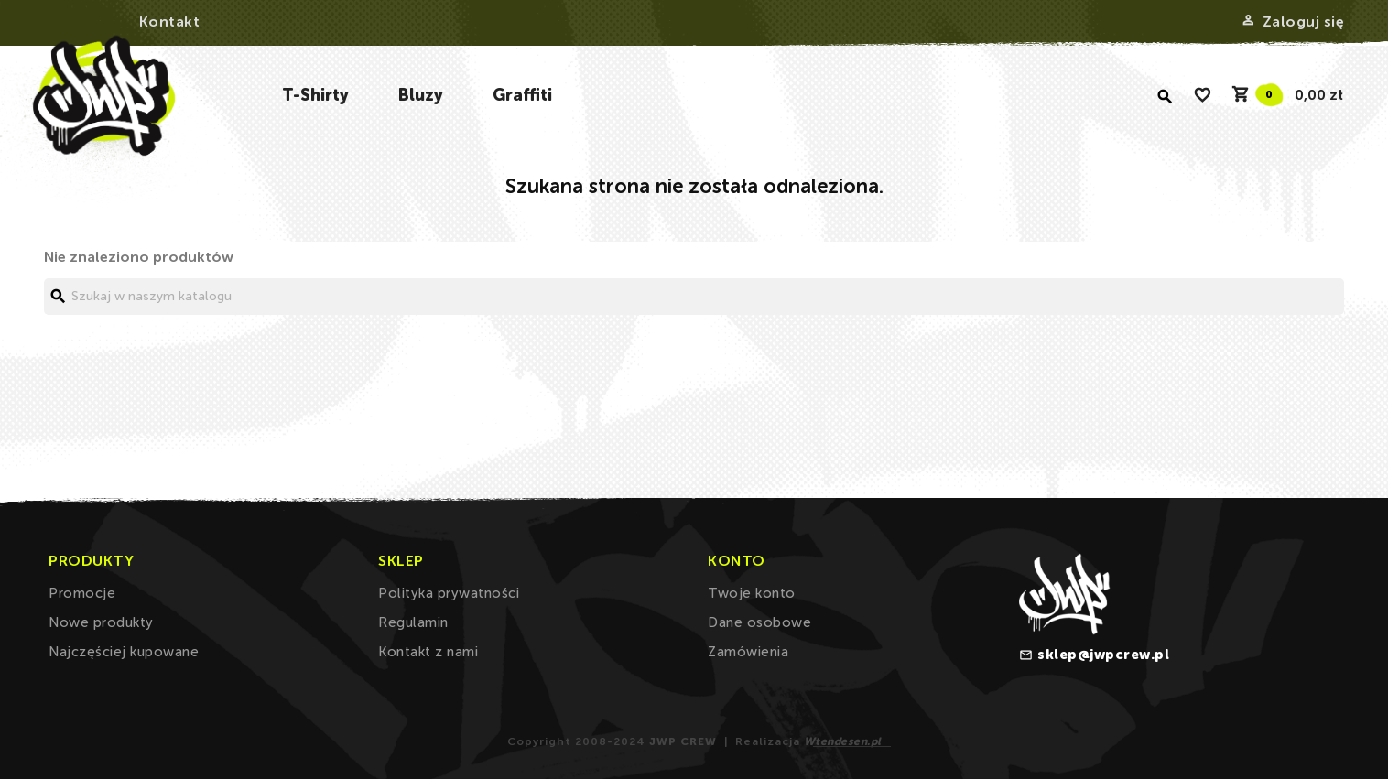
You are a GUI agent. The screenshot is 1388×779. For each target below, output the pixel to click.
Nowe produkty (101, 622)
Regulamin (413, 622)
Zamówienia (748, 652)
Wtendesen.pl (843, 741)
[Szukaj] (694, 296)
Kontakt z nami (428, 652)
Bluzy (420, 95)
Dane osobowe (759, 622)
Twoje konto (752, 593)
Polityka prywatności (448, 593)
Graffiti (522, 95)
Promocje (82, 593)
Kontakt (170, 21)
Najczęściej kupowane (124, 652)
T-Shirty (315, 95)
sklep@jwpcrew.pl (1103, 654)
